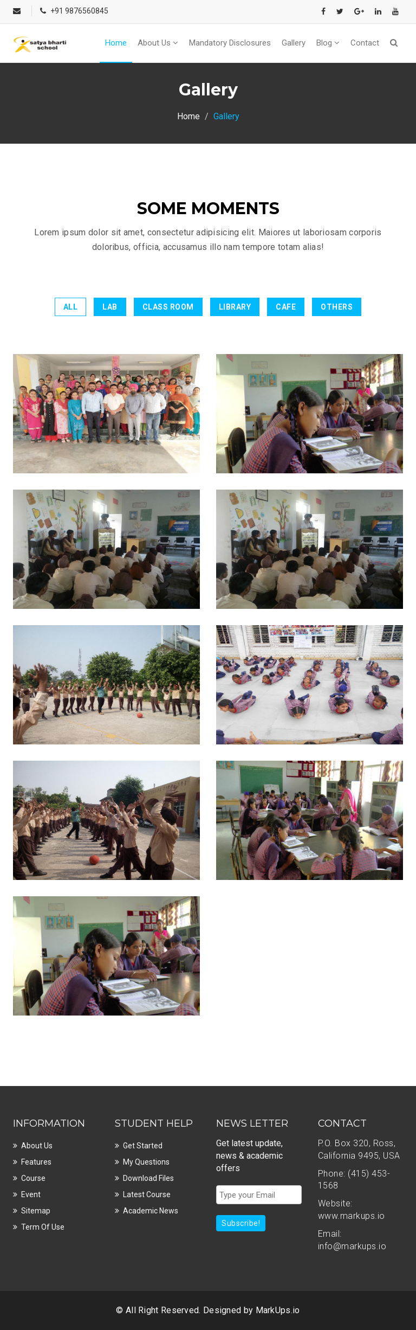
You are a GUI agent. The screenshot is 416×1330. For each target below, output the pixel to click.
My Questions (146, 1162)
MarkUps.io (278, 1310)
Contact (364, 43)
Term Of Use (42, 1227)
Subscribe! (241, 1223)
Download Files (148, 1178)
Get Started (142, 1145)
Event (31, 1194)
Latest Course (147, 1194)
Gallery (294, 43)
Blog (328, 43)
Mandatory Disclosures (230, 43)
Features (36, 1162)
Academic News (150, 1210)
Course (33, 1178)
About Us (158, 43)
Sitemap (35, 1210)
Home (116, 43)
